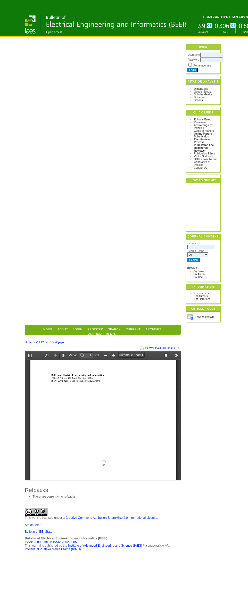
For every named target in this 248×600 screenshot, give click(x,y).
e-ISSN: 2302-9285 (63, 542)
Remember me (202, 65)
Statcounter (32, 525)
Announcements (102, 333)
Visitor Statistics (203, 156)
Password (193, 59)
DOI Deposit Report (205, 159)
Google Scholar (203, 91)
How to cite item (204, 316)
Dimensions (201, 88)
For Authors (201, 296)
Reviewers (200, 122)
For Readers (201, 293)
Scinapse (199, 97)
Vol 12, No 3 (44, 342)
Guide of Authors (204, 130)
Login (77, 329)
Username (193, 54)
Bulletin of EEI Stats (38, 531)
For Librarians (202, 299)
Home (47, 329)
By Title (198, 277)
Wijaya (59, 342)
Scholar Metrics (203, 94)
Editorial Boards (203, 119)
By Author (199, 274)
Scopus (198, 100)
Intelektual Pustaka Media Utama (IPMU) (53, 549)
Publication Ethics (204, 153)
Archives (153, 329)
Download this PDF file (162, 348)
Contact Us (200, 167)
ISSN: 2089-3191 (36, 542)
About (62, 329)
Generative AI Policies (202, 163)
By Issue (199, 271)
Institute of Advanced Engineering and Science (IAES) (105, 545)
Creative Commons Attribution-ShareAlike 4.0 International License (111, 518)
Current (133, 329)
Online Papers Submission (203, 135)
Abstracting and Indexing (203, 126)
